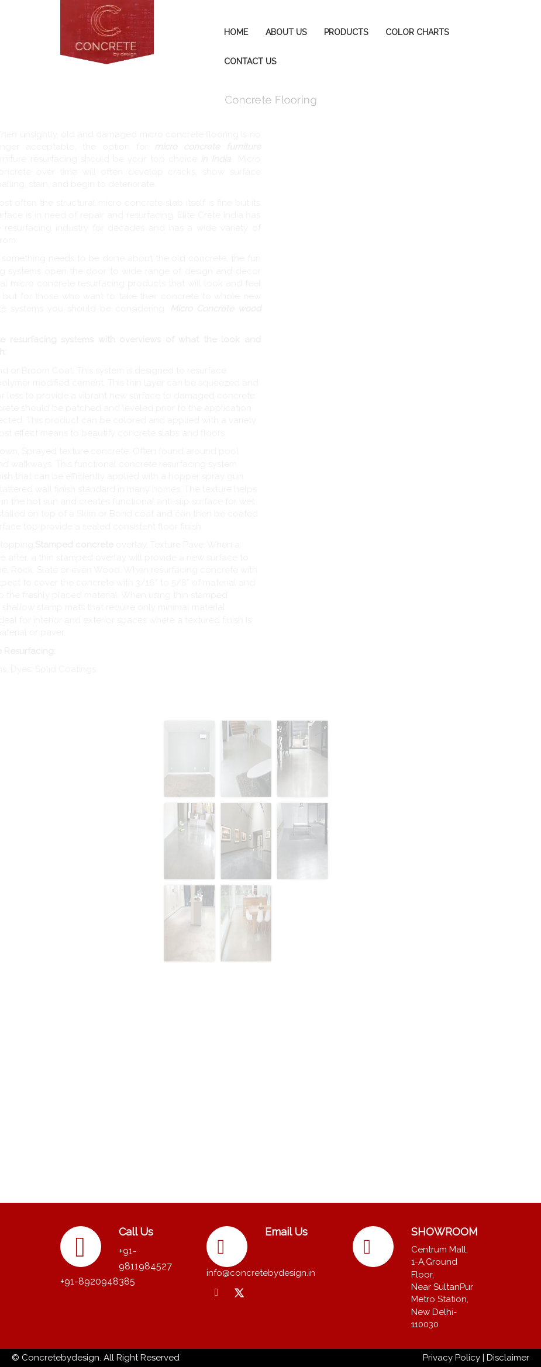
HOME (236, 32)
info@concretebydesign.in (260, 1273)
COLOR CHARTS (417, 32)
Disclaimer (508, 1357)
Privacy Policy (451, 1357)
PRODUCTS (346, 32)
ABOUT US (286, 32)
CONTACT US (250, 61)
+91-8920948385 (97, 1281)
